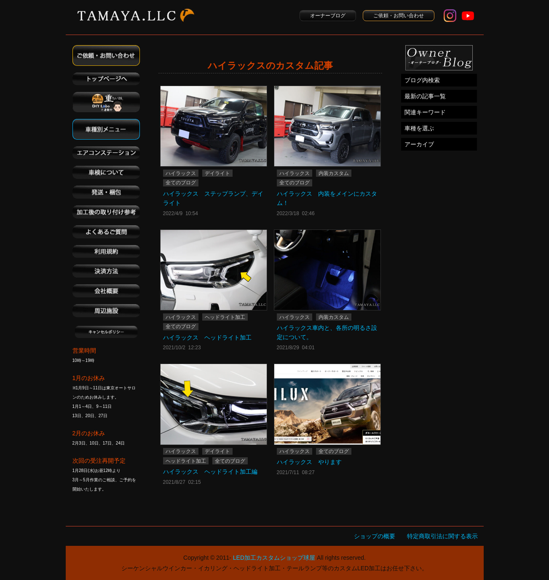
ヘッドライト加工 (225, 317)
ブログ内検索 (422, 80)
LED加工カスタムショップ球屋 (274, 557)
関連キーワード (425, 112)
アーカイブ (419, 144)
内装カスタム (334, 173)
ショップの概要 (374, 536)
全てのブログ (181, 183)
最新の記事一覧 (425, 96)
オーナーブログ (327, 16)
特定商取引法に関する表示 (442, 536)
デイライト (217, 173)
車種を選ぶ (419, 128)
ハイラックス (181, 173)
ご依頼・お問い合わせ (398, 16)
